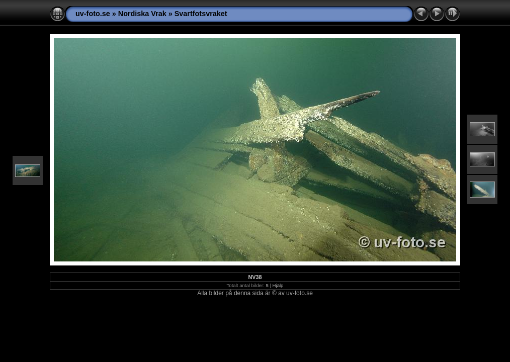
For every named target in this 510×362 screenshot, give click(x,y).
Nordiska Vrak (142, 14)
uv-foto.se (92, 14)
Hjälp (278, 285)
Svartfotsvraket (201, 14)
